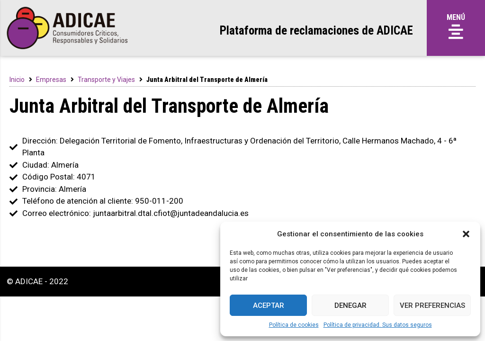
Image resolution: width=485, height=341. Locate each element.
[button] (466, 234)
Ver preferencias (432, 305)
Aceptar (268, 305)
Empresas (51, 79)
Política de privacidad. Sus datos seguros (377, 325)
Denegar (350, 305)
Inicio (17, 79)
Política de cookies (294, 325)
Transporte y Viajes (106, 79)
